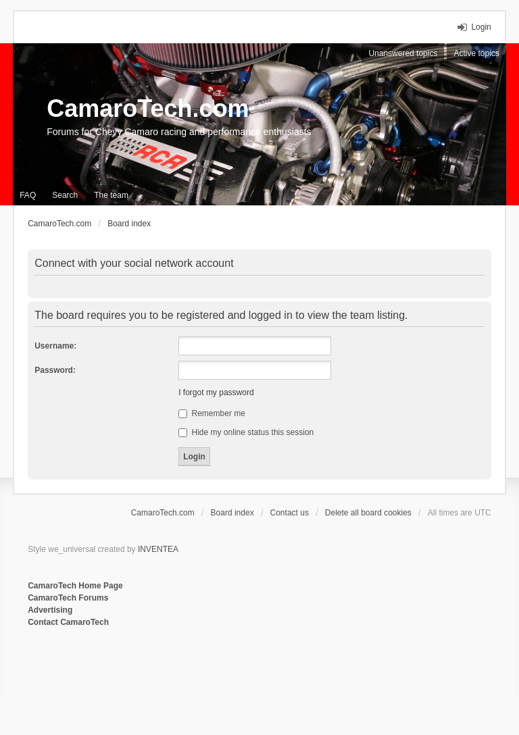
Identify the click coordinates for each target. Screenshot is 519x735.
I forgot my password (215, 392)
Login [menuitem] (481, 27)
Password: (55, 370)
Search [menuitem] (65, 195)
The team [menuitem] (111, 195)
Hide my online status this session (246, 432)
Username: (55, 346)
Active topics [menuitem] (476, 53)
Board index (232, 512)
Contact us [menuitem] (289, 512)
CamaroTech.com (148, 108)
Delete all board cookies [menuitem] (368, 512)
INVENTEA (158, 549)
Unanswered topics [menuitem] (402, 53)
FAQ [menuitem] (28, 195)
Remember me (211, 413)
